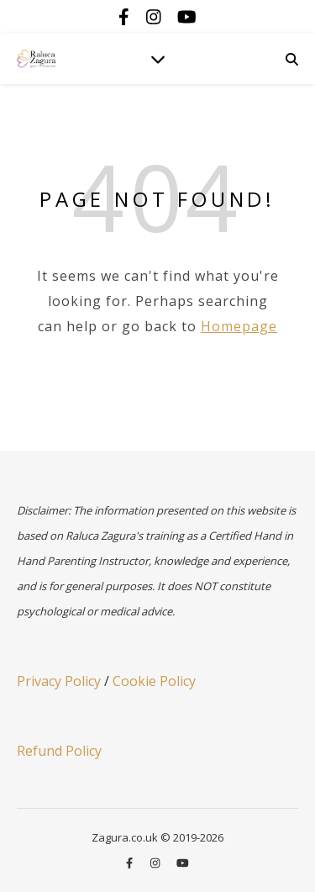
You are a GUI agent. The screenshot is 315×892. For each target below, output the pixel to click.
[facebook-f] (126, 16)
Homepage (239, 326)
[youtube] (187, 16)
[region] (157, 738)
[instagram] (155, 16)
